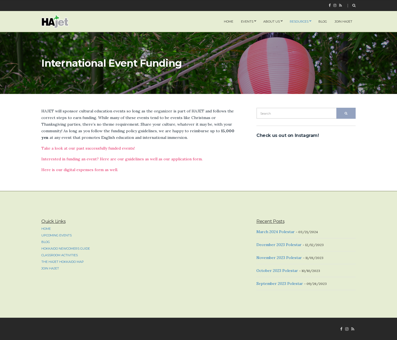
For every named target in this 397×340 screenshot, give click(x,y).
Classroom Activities (59, 255)
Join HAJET (343, 21)
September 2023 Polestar (279, 283)
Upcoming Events (56, 235)
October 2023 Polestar (277, 270)
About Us (271, 21)
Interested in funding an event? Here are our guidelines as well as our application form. (122, 158)
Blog (322, 21)
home (228, 21)
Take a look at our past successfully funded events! (88, 148)
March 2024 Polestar (275, 231)
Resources (299, 21)
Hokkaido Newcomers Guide (65, 248)
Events (247, 21)
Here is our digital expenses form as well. (79, 169)
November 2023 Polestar (279, 257)
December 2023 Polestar (279, 244)
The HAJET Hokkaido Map (62, 262)
